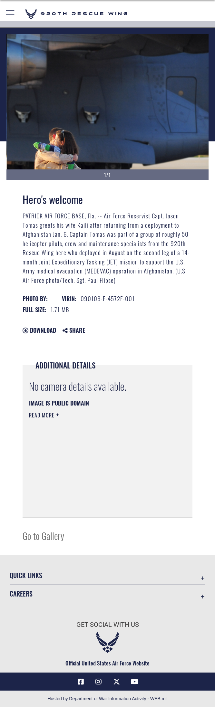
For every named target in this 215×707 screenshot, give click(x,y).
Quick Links (26, 575)
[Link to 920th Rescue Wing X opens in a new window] (116, 681)
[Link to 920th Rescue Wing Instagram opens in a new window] (98, 681)
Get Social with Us (107, 624)
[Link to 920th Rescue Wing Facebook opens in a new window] (80, 681)
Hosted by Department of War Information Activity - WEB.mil (107, 698)
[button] (10, 13)
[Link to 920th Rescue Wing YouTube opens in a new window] (134, 681)
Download (39, 330)
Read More (42, 415)
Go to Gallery (43, 535)
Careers (21, 593)
